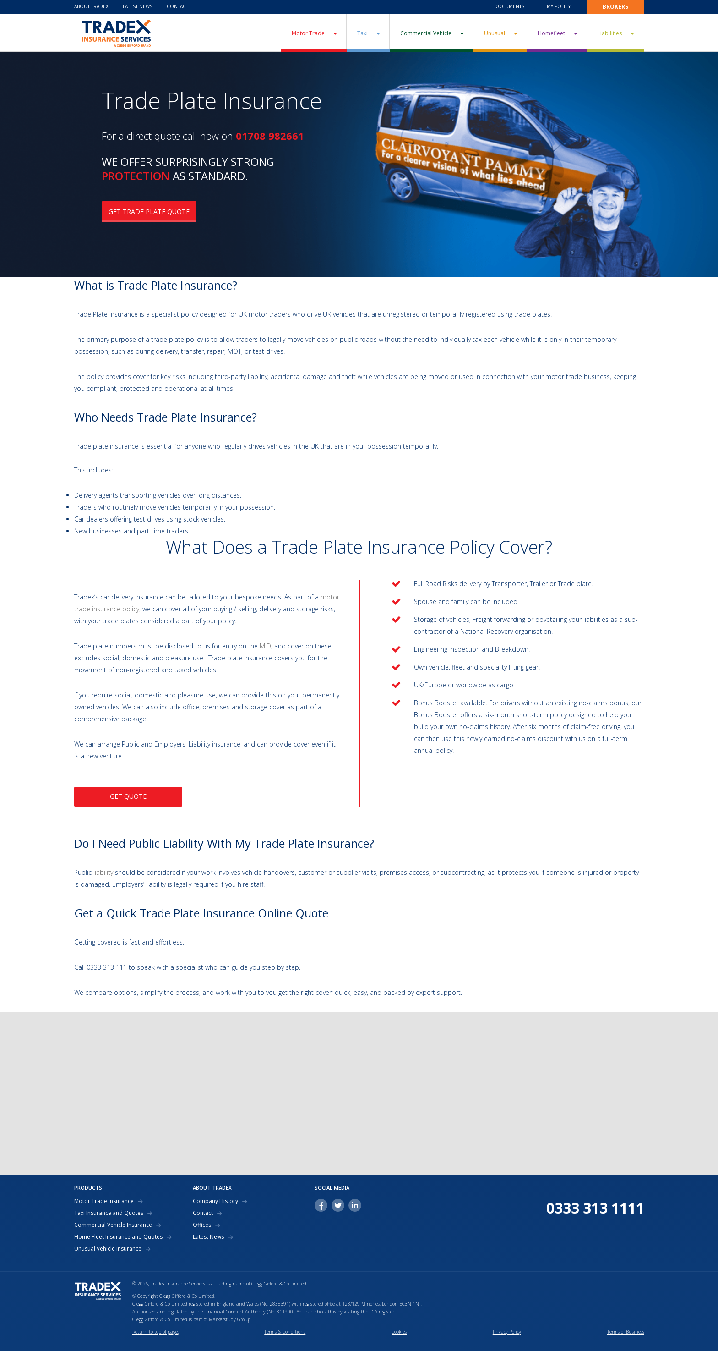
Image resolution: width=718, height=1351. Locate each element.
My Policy (559, 6)
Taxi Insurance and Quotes (108, 1213)
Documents (509, 6)
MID (265, 646)
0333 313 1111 (595, 1208)
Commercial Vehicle (425, 33)
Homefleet (551, 33)
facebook (321, 1205)
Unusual (494, 33)
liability (103, 872)
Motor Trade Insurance (104, 1201)
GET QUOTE (128, 796)
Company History (215, 1201)
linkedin (354, 1205)
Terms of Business (625, 1332)
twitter (338, 1205)
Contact (177, 6)
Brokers (615, 7)
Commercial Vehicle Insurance (113, 1225)
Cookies (399, 1332)
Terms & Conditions (284, 1332)
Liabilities (610, 33)
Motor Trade (308, 33)
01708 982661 (270, 136)
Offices (202, 1225)
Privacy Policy (507, 1332)
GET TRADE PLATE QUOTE (149, 211)
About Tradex (91, 6)
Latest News (137, 6)
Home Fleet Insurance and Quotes (118, 1237)
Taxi (362, 33)
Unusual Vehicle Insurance (107, 1248)
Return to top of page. (155, 1332)
